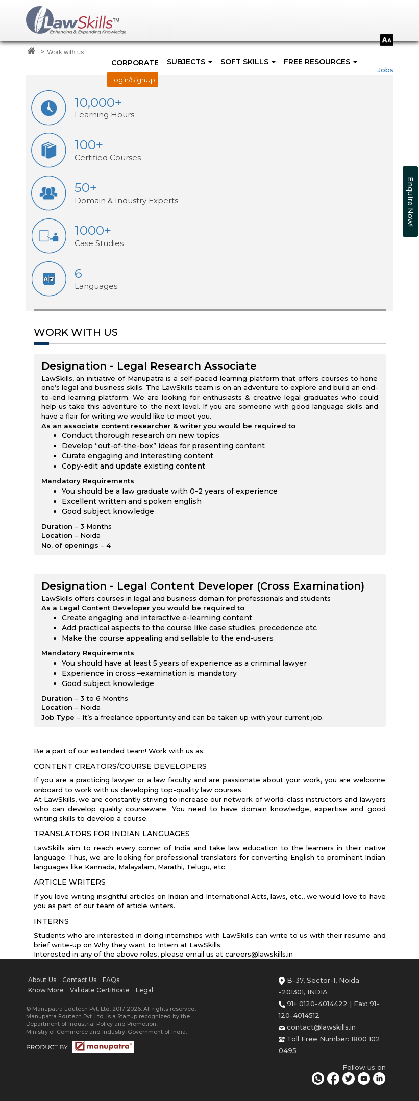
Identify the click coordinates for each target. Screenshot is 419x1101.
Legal (144, 990)
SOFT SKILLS (248, 61)
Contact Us (79, 980)
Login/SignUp (132, 80)
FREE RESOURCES (320, 61)
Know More (46, 990)
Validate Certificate (100, 990)
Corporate (135, 62)
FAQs (111, 980)
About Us (42, 980)
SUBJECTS (189, 61)
